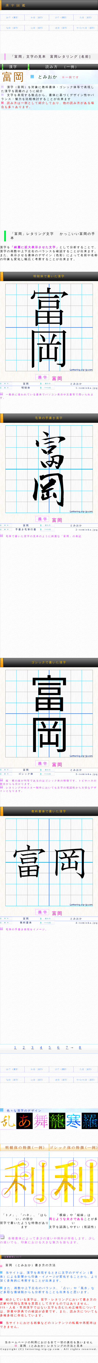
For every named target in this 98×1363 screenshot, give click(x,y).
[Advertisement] (49, 170)
